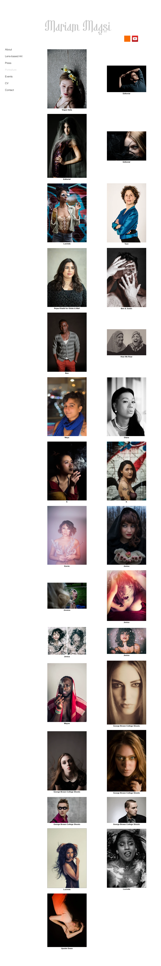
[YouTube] (135, 39)
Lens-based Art (13, 56)
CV (6, 83)
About (8, 49)
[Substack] (127, 39)
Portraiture (11, 69)
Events (9, 76)
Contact (9, 89)
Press (8, 62)
